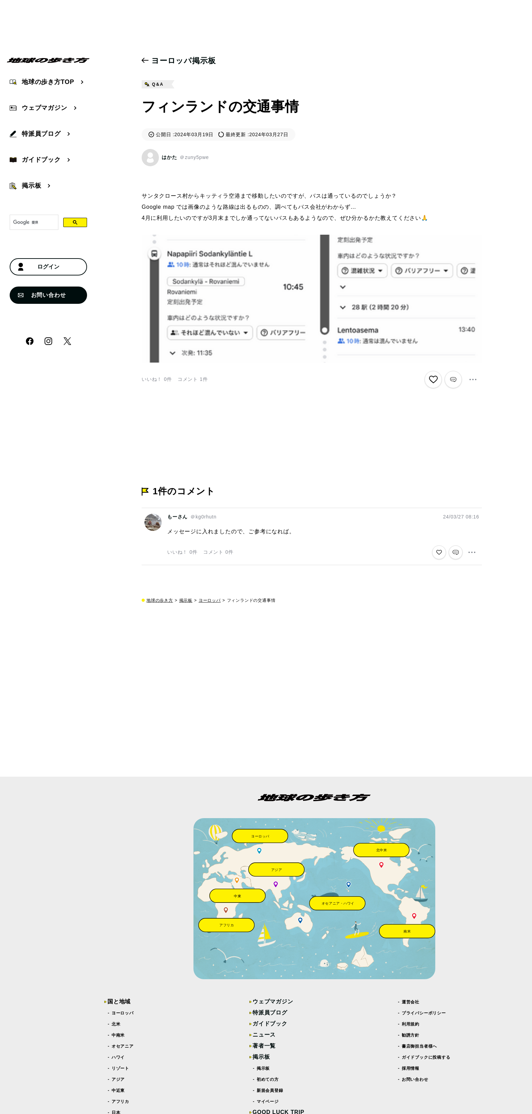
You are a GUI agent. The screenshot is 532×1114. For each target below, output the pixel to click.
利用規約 (410, 1024)
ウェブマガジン (273, 1001)
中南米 (118, 1035)
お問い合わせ (42, 295)
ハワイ (118, 1057)
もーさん (177, 516)
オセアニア (123, 1046)
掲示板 (185, 600)
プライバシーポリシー (424, 1013)
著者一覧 (264, 1046)
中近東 (118, 1090)
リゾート (120, 1068)
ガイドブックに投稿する (426, 1057)
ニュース (264, 1035)
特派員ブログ (270, 1012)
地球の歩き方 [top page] (159, 600)
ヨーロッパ (210, 600)
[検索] (33, 222)
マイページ (268, 1101)
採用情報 (410, 1068)
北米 (116, 1024)
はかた (169, 157)
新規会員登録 (270, 1090)
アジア (118, 1079)
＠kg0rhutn (203, 516)
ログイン (38, 267)
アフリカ (120, 1101)
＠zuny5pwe (194, 157)
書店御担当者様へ (419, 1046)
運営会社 (410, 1002)
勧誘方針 (410, 1035)
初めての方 (268, 1079)
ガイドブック (270, 1024)
